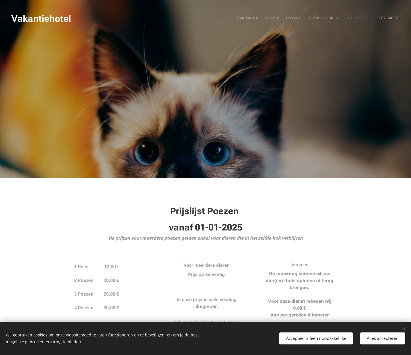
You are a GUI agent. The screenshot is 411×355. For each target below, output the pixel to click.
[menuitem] (367, 18)
